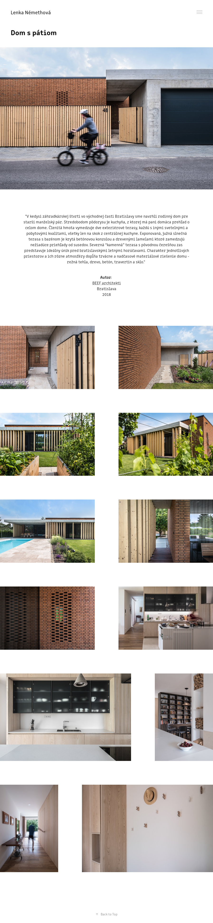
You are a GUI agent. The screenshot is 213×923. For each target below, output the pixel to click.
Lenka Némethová (31, 12)
